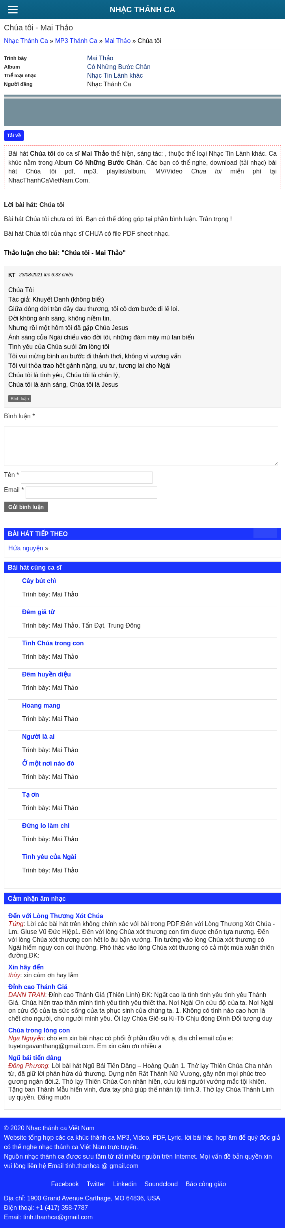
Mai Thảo (117, 40)
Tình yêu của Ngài (49, 856)
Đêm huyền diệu (46, 674)
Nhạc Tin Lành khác (115, 75)
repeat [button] (80, 113)
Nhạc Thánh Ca (142, 9)
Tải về (14, 135)
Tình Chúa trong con (53, 643)
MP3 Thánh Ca (76, 40)
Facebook (65, 1184)
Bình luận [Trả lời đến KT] (20, 398)
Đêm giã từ (38, 612)
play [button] (34, 112)
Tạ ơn (30, 794)
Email (14, 489)
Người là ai (38, 736)
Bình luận (19, 416)
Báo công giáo (206, 1184)
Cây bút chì (39, 581)
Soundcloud (161, 1184)
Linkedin (125, 1184)
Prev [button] (14, 114)
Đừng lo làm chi (45, 825)
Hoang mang (41, 705)
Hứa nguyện (25, 548)
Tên (11, 474)
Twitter (96, 1184)
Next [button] (54, 114)
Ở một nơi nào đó (48, 763)
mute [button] (228, 112)
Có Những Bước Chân (119, 66)
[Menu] (12, 9)
